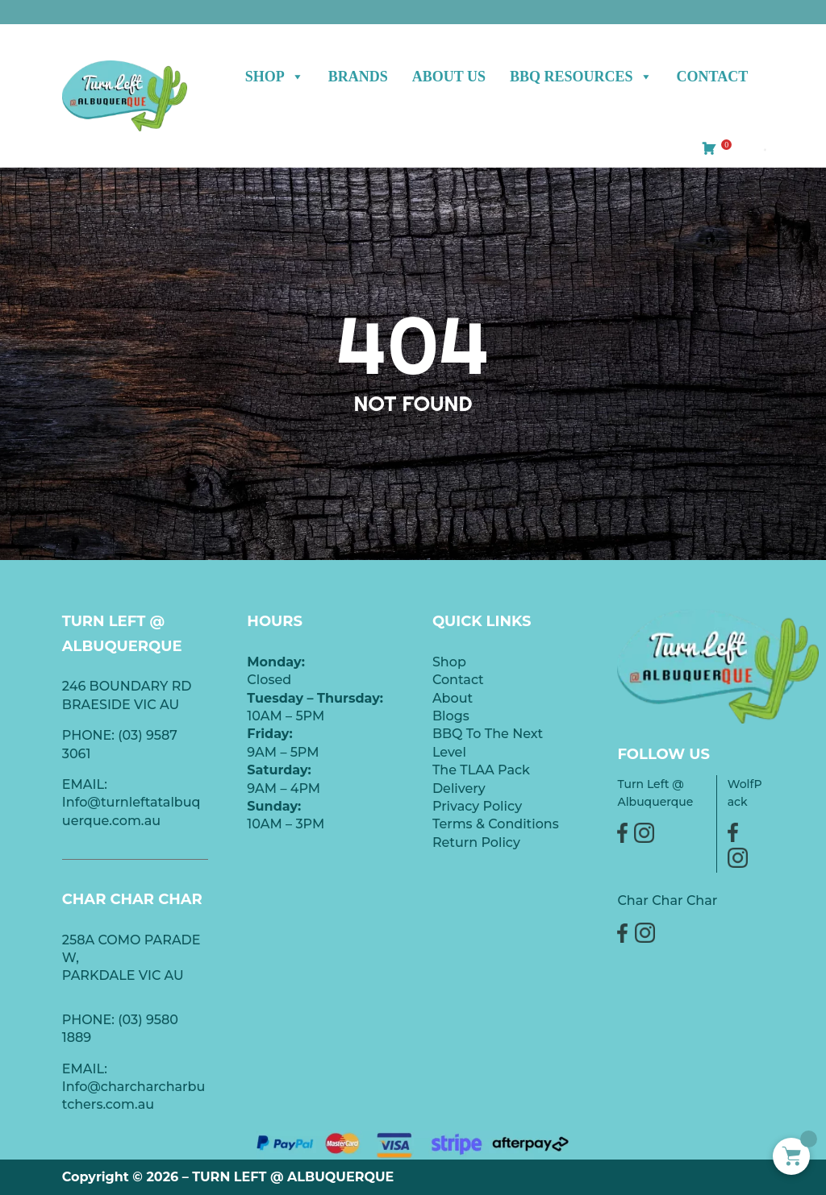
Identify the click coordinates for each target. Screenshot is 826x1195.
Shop (274, 76)
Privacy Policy (477, 806)
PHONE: (90, 1019)
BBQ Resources (581, 76)
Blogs (450, 716)
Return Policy (476, 842)
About (452, 698)
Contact (713, 76)
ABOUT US (449, 76)
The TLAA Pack (481, 770)
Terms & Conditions (495, 824)
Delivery (459, 788)
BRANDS (358, 76)
